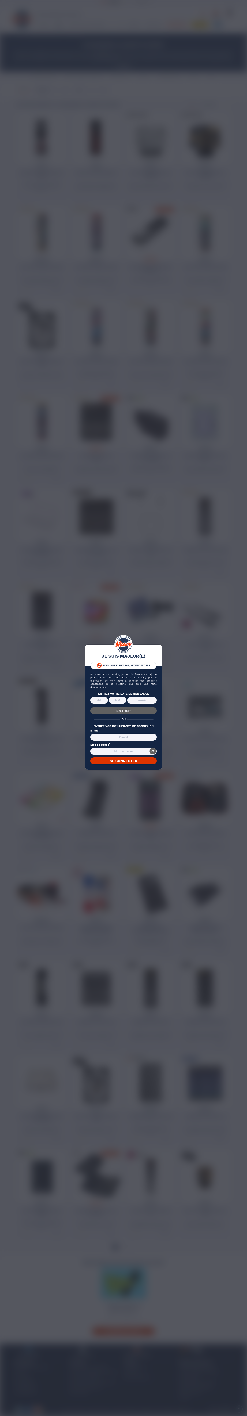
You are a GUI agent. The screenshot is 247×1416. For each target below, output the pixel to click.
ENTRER (123, 711)
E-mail (95, 730)
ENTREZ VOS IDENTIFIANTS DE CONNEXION (123, 726)
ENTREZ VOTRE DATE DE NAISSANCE (123, 693)
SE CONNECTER (123, 761)
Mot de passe (100, 744)
